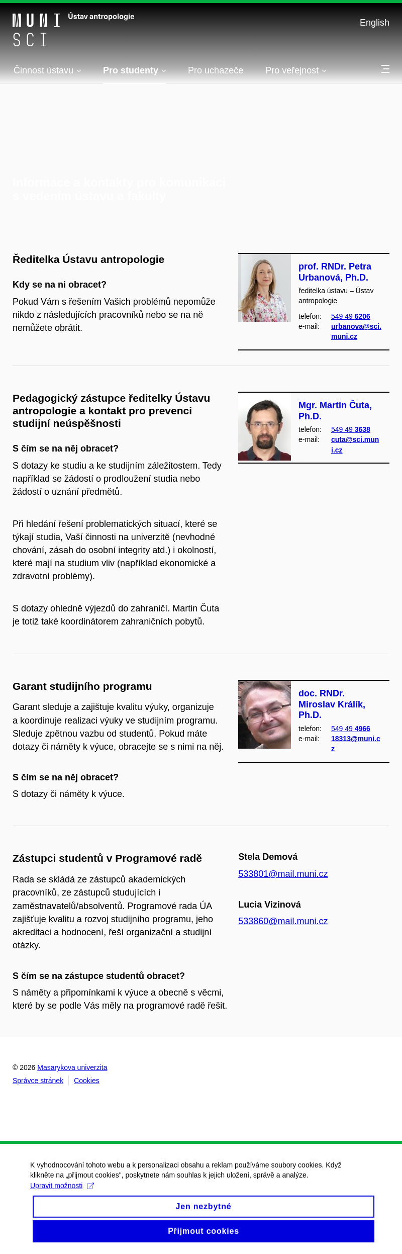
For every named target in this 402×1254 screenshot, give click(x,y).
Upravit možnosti (62, 1195)
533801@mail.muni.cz (283, 874)
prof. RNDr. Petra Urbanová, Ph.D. (334, 272)
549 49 (350, 316)
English (374, 23)
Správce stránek (38, 1081)
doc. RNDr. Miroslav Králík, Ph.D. (331, 704)
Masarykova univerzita (72, 1067)
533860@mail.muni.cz (283, 921)
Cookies (86, 1081)
